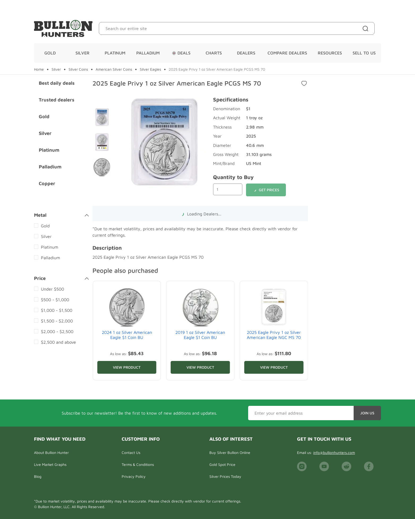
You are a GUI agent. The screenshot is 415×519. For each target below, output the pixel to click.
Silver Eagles (150, 69)
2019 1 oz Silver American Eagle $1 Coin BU (200, 335)
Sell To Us (364, 52)
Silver (82, 52)
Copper (47, 183)
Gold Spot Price (222, 464)
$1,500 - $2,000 (57, 320)
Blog (37, 476)
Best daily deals (57, 83)
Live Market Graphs (50, 464)
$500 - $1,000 (55, 299)
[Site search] (366, 28)
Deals (181, 52)
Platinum (115, 52)
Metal (61, 215)
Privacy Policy (134, 476)
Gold (50, 52)
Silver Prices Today (225, 476)
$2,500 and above (58, 342)
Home (39, 69)
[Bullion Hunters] (63, 28)
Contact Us (131, 452)
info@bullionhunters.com (334, 452)
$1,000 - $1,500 (56, 310)
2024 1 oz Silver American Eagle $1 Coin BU (127, 335)
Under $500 (52, 289)
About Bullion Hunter (51, 452)
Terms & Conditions (138, 464)
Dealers (246, 52)
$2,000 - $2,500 (57, 331)
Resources (330, 52)
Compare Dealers (287, 52)
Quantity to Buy (233, 177)
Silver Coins (78, 69)
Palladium (148, 52)
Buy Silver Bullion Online (229, 452)
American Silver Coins (114, 69)
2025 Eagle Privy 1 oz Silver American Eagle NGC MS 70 (274, 335)
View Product (127, 367)
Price (61, 278)
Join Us (367, 413)
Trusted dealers (56, 100)
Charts (214, 52)
